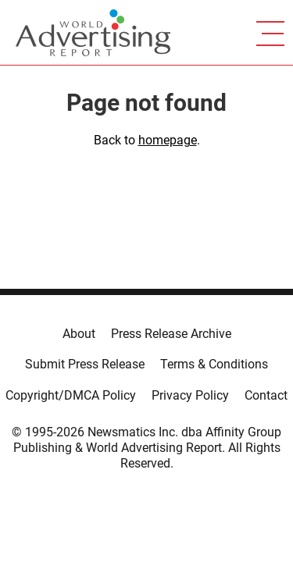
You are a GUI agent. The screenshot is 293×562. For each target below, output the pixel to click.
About (79, 333)
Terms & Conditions (214, 364)
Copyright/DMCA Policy (70, 395)
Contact (266, 395)
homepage (167, 140)
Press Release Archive (171, 333)
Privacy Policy (190, 395)
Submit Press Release (85, 364)
